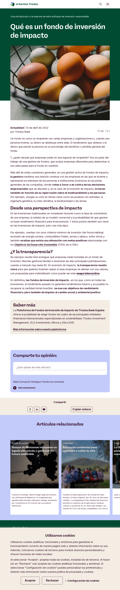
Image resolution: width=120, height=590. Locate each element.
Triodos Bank (20, 453)
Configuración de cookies (82, 580)
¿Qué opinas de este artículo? (33, 292)
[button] (116, 406)
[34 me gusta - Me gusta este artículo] (100, 56)
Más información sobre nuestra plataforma (39, 254)
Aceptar (30, 580)
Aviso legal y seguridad (82, 484)
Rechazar (52, 580)
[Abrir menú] (107, 4)
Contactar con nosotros (25, 489)
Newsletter (18, 484)
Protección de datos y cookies (47, 484)
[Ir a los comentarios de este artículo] (108, 56)
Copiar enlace (81, 334)
